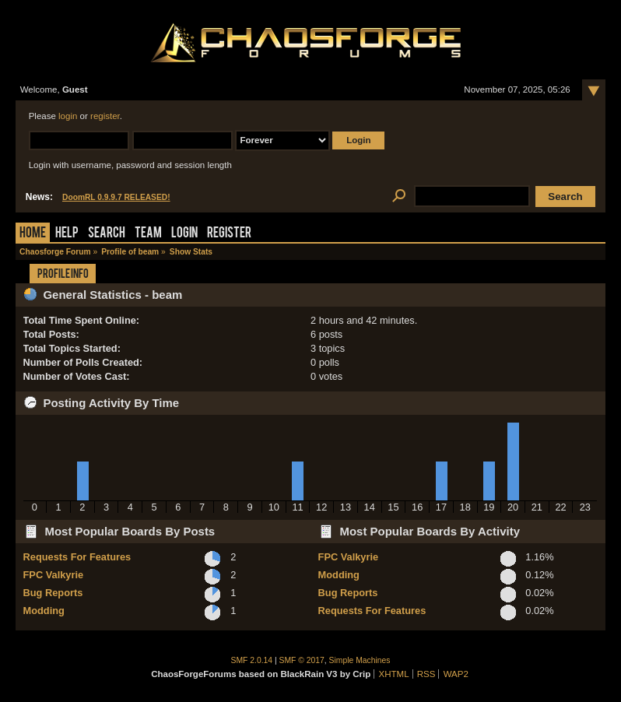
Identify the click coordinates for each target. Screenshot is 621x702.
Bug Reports (53, 592)
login (67, 116)
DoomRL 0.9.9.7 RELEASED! (116, 197)
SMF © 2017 (302, 660)
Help (67, 234)
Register (229, 234)
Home (32, 234)
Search (106, 234)
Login (184, 234)
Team (148, 234)
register (105, 116)
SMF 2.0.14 (252, 660)
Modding (44, 610)
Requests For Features (77, 557)
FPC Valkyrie (53, 575)
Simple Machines (360, 660)
